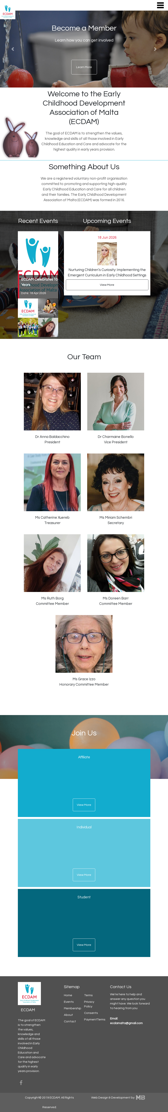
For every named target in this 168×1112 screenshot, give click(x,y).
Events (69, 1001)
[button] (12, 49)
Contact (70, 1021)
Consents (91, 1012)
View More (107, 284)
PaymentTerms (94, 1019)
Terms (88, 995)
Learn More (84, 67)
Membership (72, 1008)
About (68, 1014)
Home (68, 995)
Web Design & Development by (118, 1097)
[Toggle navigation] (160, 5)
